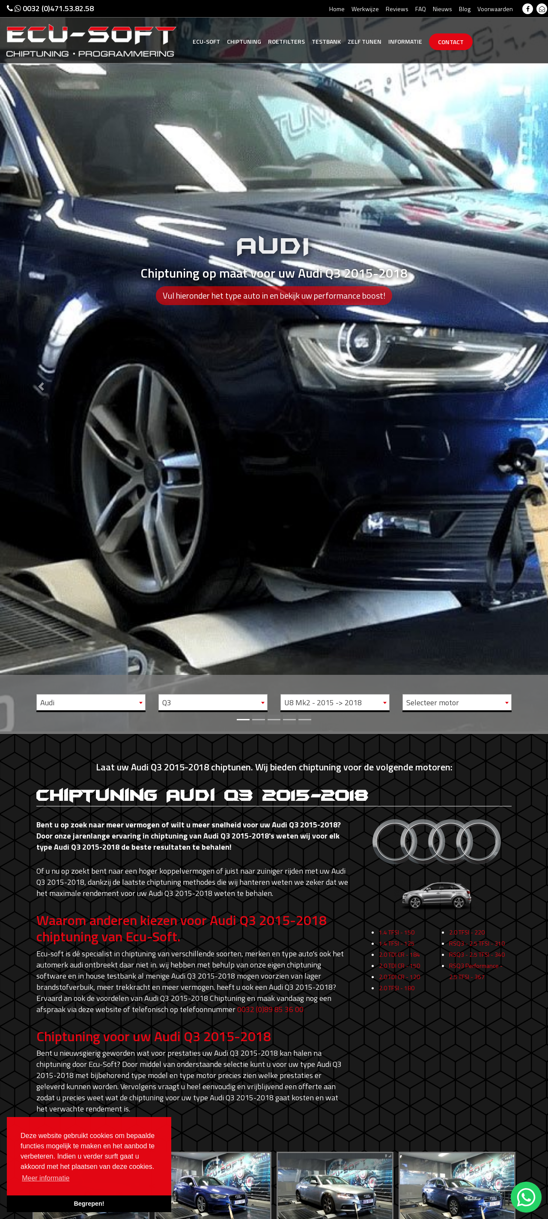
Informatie (405, 41)
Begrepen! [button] (89, 1203)
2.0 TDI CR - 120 (399, 982)
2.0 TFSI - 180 (396, 993)
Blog (465, 8)
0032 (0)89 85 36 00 (270, 1009)
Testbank (326, 41)
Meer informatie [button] (45, 1178)
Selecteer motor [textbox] (432, 702)
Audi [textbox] (47, 702)
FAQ (420, 8)
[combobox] (91, 702)
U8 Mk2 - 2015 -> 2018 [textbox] (323, 702)
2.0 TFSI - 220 (467, 937)
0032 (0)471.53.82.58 (50, 8)
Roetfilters (286, 41)
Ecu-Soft (206, 41)
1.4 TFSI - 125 (396, 948)
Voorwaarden (495, 8)
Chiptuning (244, 41)
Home (337, 8)
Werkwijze (365, 8)
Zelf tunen (364, 41)
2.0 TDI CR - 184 (399, 959)
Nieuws (442, 8)
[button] (41, 365)
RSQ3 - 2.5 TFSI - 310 (477, 948)
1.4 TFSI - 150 (396, 937)
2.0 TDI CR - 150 (399, 971)
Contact (451, 41)
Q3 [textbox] (166, 702)
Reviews (397, 8)
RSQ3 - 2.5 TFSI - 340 (477, 959)
